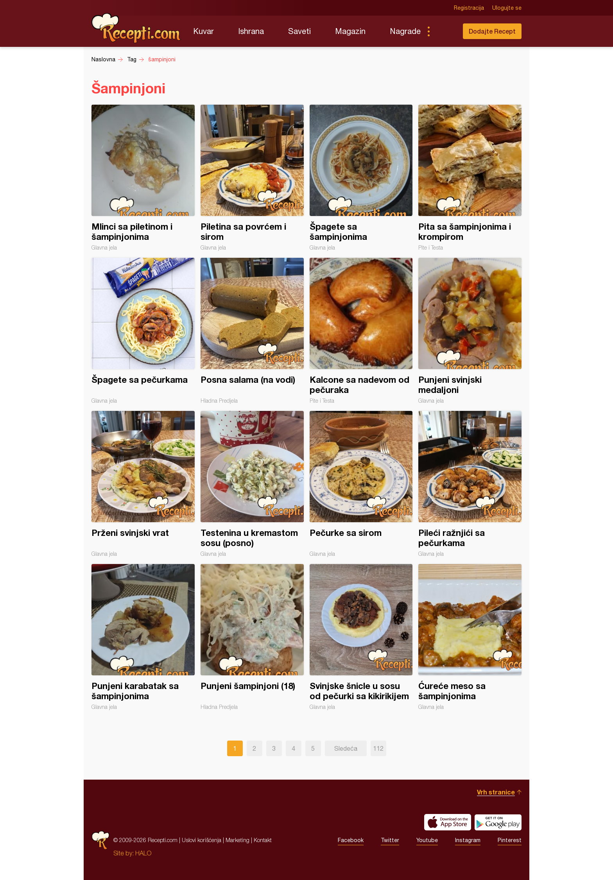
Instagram (467, 840)
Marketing (237, 840)
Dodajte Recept (492, 31)
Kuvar (203, 31)
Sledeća (345, 748)
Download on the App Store (447, 822)
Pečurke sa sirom (361, 484)
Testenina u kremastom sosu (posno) (252, 484)
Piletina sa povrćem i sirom (252, 178)
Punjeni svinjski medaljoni (470, 331)
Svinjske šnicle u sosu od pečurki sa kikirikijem (361, 637)
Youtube (427, 840)
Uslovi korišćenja (201, 840)
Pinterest (510, 840)
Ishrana (251, 31)
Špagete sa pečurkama (143, 331)
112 (378, 748)
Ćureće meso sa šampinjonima (470, 637)
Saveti (299, 31)
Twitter (390, 840)
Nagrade (405, 31)
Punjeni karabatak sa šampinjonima (143, 637)
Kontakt (263, 840)
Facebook (351, 840)
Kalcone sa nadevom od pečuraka (361, 331)
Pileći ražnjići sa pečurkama (470, 484)
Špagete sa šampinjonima (361, 178)
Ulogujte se (507, 8)
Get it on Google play (498, 822)
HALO (143, 853)
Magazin (350, 31)
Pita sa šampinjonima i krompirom (470, 178)
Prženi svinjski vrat (143, 484)
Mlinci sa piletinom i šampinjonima (143, 178)
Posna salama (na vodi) (252, 331)
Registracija (469, 8)
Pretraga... (444, 31)
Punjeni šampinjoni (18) (252, 637)
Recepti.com (136, 28)
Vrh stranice (496, 792)
